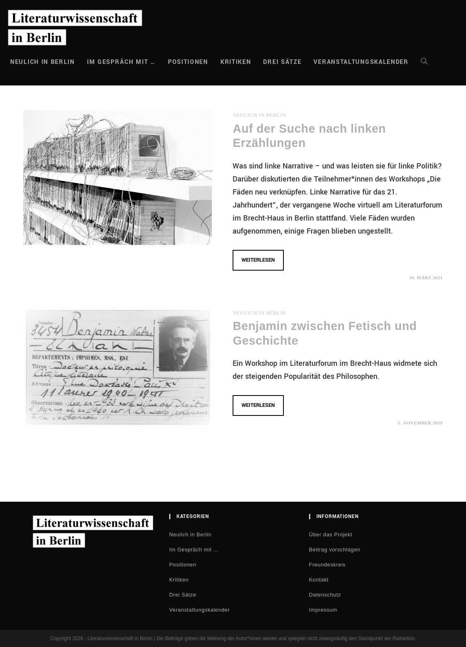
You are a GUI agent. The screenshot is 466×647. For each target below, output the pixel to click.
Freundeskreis (327, 565)
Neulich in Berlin (259, 115)
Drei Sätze (182, 595)
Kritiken (179, 580)
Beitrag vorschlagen (334, 549)
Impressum (323, 610)
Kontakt (319, 580)
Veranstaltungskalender (199, 610)
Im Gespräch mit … (194, 549)
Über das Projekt (330, 534)
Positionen (182, 565)
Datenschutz (325, 595)
